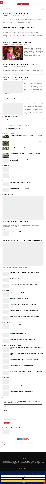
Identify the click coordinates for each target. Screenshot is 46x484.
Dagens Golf (28, 461)
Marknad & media (24, 66)
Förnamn (5, 410)
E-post (5, 406)
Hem (3, 8)
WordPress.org (6, 447)
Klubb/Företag (7, 418)
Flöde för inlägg (6, 445)
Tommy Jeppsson (6, 15)
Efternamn (6, 414)
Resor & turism (23, 15)
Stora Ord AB (16, 461)
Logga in (5, 444)
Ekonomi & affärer (24, 44)
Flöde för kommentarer (8, 446)
